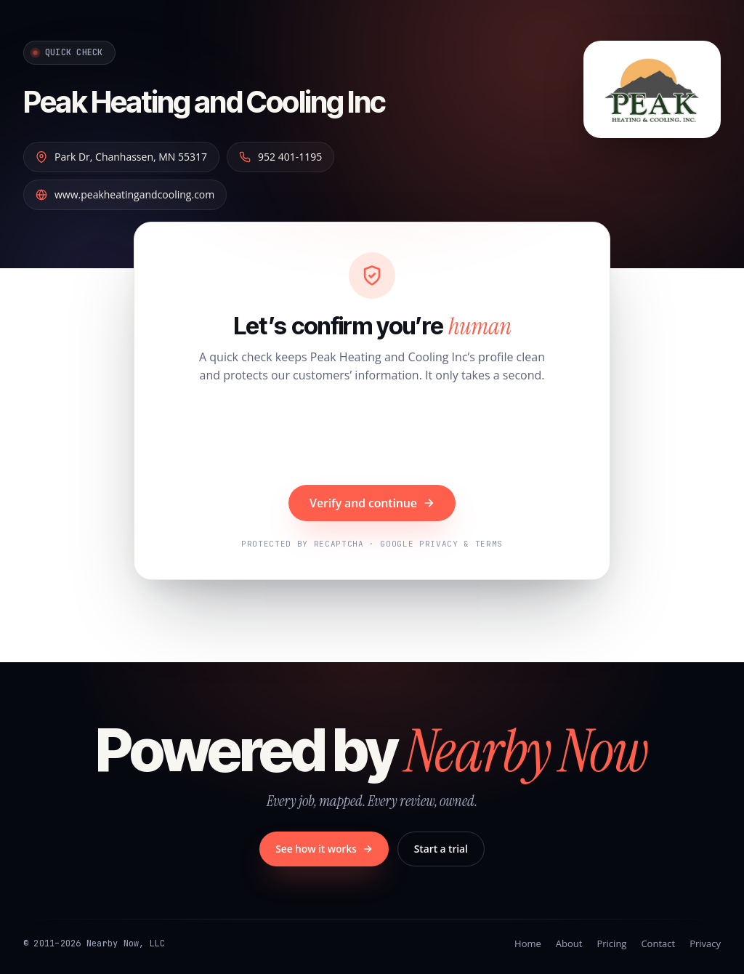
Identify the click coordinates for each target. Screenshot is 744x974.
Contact (658, 943)
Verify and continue (372, 503)
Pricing (611, 943)
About (569, 943)
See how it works (324, 849)
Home (527, 943)
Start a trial (441, 849)
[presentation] (372, 436)
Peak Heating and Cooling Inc (246, 98)
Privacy (705, 943)
